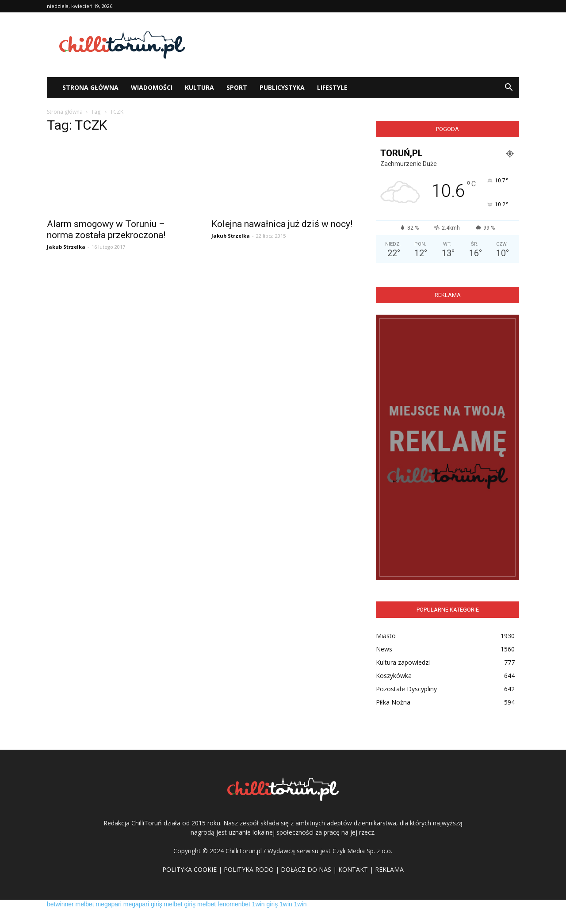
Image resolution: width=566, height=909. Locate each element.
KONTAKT (353, 869)
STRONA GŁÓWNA (90, 87)
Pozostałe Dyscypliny (406, 689)
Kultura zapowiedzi (403, 662)
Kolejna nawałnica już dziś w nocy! (281, 224)
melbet (85, 904)
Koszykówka (394, 675)
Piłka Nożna (393, 702)
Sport (236, 87)
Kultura (199, 87)
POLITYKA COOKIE (189, 869)
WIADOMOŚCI (151, 87)
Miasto (386, 636)
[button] (508, 87)
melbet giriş (180, 904)
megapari (109, 904)
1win (285, 904)
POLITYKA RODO (249, 869)
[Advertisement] (358, 45)
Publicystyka (282, 87)
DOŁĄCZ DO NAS (306, 869)
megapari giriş (142, 904)
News (384, 649)
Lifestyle (332, 87)
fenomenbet (234, 904)
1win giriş (265, 904)
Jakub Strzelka (66, 246)
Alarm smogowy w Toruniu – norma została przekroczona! (106, 229)
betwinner (60, 904)
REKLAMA (389, 869)
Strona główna (65, 112)
